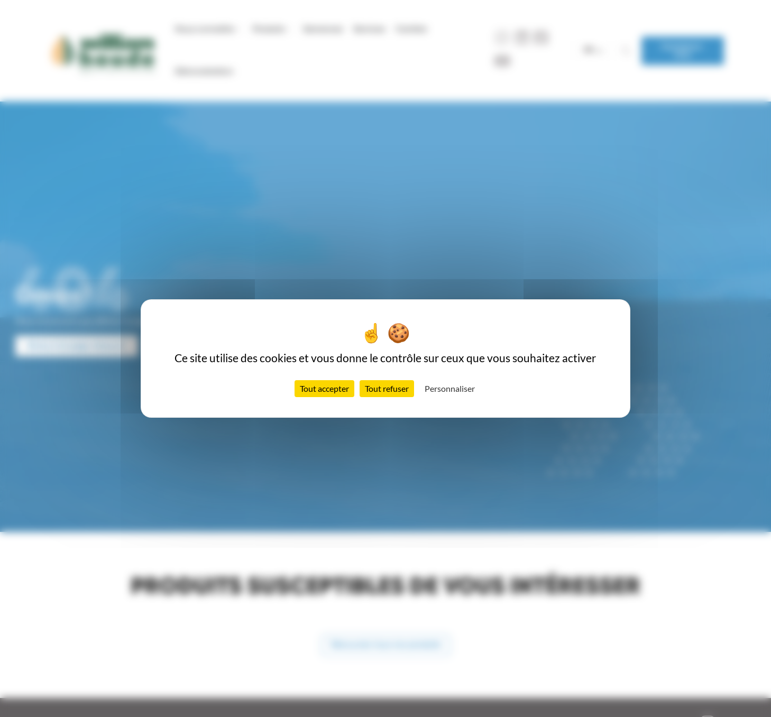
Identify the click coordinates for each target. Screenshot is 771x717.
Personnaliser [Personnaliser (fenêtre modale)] (450, 388)
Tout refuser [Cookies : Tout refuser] (387, 388)
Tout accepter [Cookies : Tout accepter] (324, 388)
